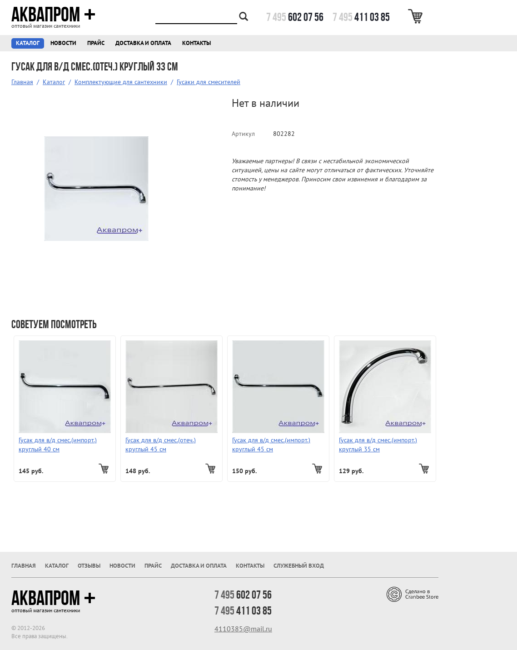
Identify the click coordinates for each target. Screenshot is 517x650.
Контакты (196, 43)
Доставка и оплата (143, 43)
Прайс (95, 43)
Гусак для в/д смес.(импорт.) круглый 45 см (271, 444)
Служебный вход (298, 566)
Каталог (28, 43)
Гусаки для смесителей (208, 82)
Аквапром (53, 14)
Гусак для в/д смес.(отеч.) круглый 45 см (160, 444)
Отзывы (89, 566)
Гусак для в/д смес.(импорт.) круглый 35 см (378, 444)
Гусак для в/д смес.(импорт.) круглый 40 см (58, 444)
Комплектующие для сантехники (121, 82)
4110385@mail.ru (243, 628)
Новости (63, 43)
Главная (22, 82)
